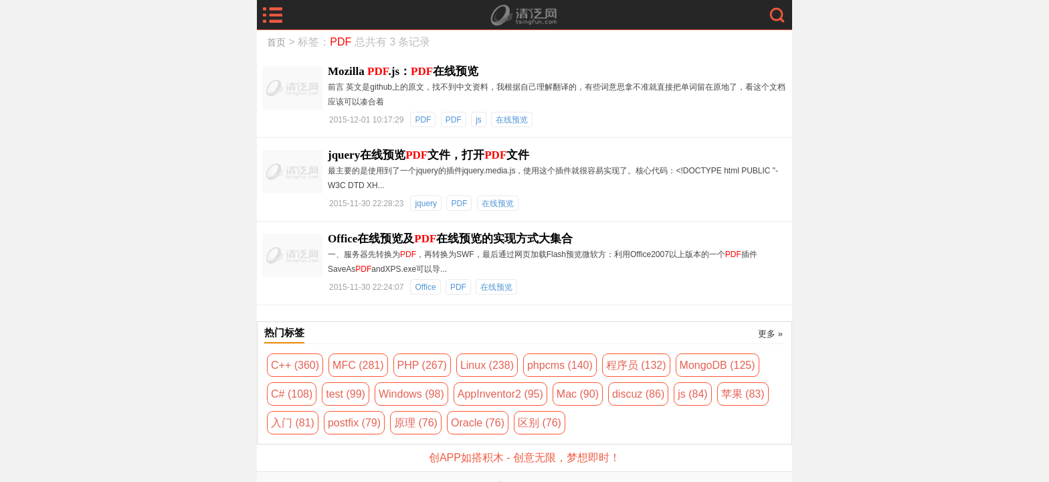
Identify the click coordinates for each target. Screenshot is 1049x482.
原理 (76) (416, 422)
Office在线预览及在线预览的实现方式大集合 (450, 238)
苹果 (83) (743, 394)
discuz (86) (638, 394)
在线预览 (512, 120)
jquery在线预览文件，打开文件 (428, 155)
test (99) (345, 394)
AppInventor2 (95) (500, 394)
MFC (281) (357, 365)
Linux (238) (487, 365)
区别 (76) (539, 422)
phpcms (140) (560, 365)
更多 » (770, 334)
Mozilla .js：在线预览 (403, 71)
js (479, 120)
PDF (423, 120)
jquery (426, 203)
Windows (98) (411, 394)
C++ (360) (295, 365)
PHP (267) (422, 365)
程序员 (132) (636, 365)
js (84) (692, 394)
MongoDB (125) (717, 365)
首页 (276, 42)
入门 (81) (292, 422)
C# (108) (291, 394)
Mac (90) (578, 394)
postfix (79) (354, 422)
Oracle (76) (477, 422)
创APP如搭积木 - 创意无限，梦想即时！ (524, 457)
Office (425, 287)
